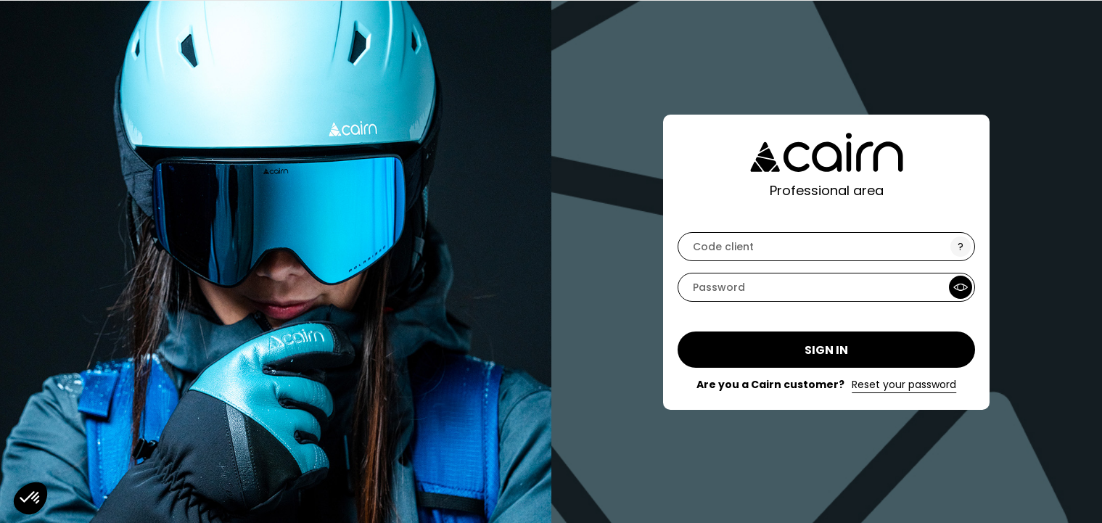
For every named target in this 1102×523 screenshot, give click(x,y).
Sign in (826, 350)
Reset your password (904, 384)
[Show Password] (960, 287)
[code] (826, 246)
